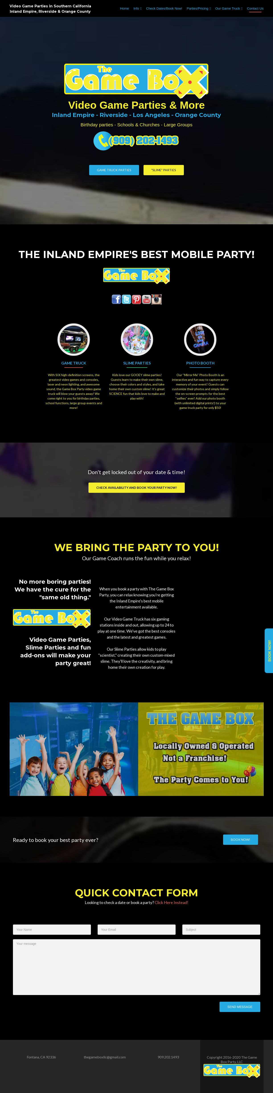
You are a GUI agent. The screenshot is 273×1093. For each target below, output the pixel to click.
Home (124, 8)
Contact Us (255, 8)
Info (136, 8)
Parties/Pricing (197, 8)
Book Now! (270, 651)
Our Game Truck (227, 8)
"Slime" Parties (163, 170)
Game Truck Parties (114, 170)
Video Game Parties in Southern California (50, 6)
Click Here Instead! (171, 902)
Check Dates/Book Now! (164, 8)
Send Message (239, 1007)
